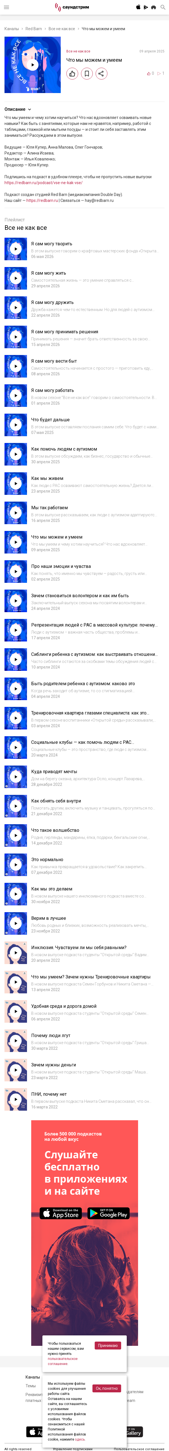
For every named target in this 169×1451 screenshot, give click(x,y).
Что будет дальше (50, 419)
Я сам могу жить (48, 273)
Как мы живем (47, 478)
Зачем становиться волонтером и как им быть (80, 595)
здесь (80, 1439)
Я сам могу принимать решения (64, 331)
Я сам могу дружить (52, 302)
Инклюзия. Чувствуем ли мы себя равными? (79, 947)
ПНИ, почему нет (49, 1094)
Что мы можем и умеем (56, 537)
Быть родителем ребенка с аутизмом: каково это (83, 683)
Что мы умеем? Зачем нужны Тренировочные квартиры (91, 977)
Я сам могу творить (51, 243)
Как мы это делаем (51, 889)
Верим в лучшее (48, 918)
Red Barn (34, 29)
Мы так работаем (49, 507)
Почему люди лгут (50, 1035)
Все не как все (62, 29)
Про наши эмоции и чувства (61, 566)
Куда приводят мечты (54, 771)
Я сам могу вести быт (54, 361)
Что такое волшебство (55, 830)
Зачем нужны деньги (53, 1065)
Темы (31, 1386)
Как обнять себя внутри (56, 801)
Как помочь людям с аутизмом (64, 449)
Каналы (11, 29)
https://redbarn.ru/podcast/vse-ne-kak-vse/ (43, 182)
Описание (18, 109)
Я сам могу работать (52, 390)
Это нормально (47, 859)
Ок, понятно (107, 1388)
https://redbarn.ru (42, 200)
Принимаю (108, 1345)
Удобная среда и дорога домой (63, 1006)
